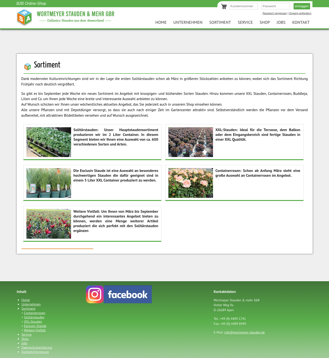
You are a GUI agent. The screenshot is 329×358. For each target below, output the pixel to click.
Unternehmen (187, 22)
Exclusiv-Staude (35, 326)
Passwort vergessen (274, 13)
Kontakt (301, 22)
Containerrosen (34, 313)
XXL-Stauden (33, 321)
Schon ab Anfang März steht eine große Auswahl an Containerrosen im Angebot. (234, 182)
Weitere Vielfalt (35, 330)
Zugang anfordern (300, 13)
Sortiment (220, 22)
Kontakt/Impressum (35, 352)
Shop (265, 22)
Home (161, 22)
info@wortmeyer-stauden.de (244, 332)
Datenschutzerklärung (37, 347)
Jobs (281, 22)
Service (245, 22)
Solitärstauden (34, 317)
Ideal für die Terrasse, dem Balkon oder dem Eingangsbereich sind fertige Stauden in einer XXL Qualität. (234, 141)
